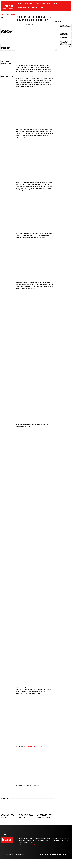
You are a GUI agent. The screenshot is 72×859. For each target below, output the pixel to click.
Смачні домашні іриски (7, 76)
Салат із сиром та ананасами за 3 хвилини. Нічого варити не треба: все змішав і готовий (65, 27)
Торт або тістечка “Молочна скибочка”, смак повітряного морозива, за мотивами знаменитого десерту (65, 44)
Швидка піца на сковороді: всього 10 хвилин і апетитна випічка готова (65, 35)
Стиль (24, 785)
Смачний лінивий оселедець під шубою (6, 62)
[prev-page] (56, 50)
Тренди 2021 (36, 785)
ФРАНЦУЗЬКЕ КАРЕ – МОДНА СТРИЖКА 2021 (34, 746)
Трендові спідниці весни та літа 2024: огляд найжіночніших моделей (45, 815)
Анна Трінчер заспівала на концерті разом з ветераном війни (7, 47)
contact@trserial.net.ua (36, 845)
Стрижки (29, 785)
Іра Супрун (21, 24)
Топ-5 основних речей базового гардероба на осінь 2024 (7, 815)
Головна (3, 14)
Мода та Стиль (11, 14)
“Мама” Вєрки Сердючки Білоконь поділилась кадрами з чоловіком (7, 31)
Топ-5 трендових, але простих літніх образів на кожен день (26, 815)
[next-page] (58, 50)
